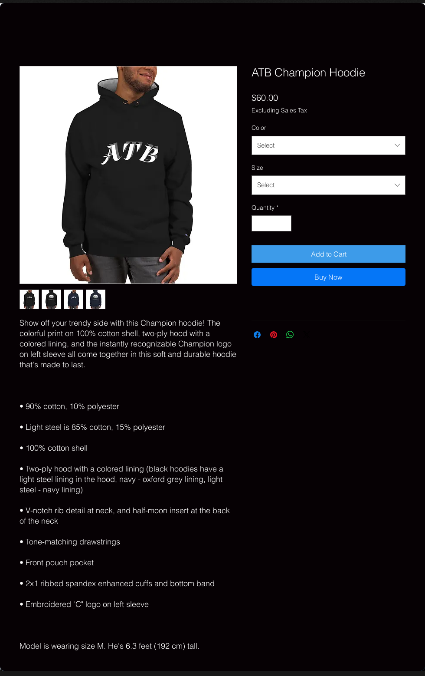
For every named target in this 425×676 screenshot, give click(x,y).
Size (257, 167)
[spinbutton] (271, 223)
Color (259, 128)
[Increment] (284, 223)
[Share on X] (306, 335)
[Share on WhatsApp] (290, 335)
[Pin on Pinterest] (273, 335)
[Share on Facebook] (257, 335)
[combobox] (328, 145)
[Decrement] (258, 223)
